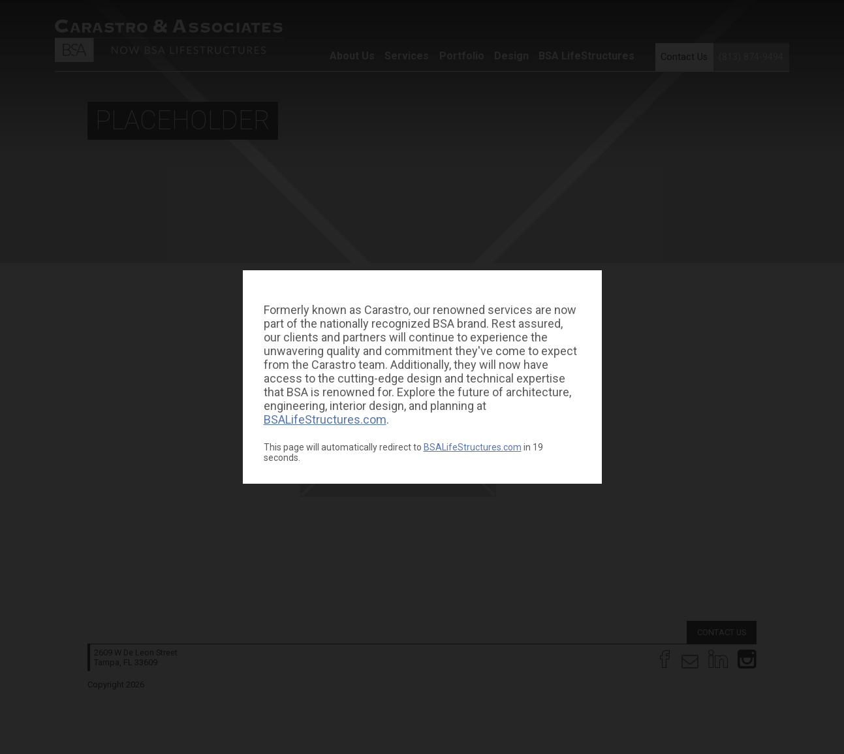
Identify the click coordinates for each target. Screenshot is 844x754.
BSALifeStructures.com (325, 419)
